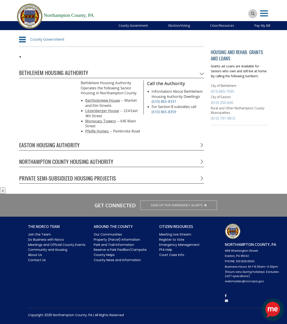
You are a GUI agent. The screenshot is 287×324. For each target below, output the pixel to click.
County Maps (104, 255)
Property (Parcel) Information (117, 239)
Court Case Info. (172, 255)
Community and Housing (47, 249)
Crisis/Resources (222, 25)
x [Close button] (3, 190)
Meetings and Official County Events (56, 244)
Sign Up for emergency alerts (179, 205)
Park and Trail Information (114, 244)
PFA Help (165, 249)
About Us (35, 255)
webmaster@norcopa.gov (244, 281)
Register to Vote (171, 239)
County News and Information (117, 260)
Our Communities (108, 234)
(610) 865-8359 (164, 111)
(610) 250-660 (222, 102)
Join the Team (39, 234)
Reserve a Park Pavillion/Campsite (120, 249)
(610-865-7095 (222, 91)
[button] (22, 39)
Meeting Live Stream (175, 234)
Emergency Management (179, 244)
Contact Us (37, 260)
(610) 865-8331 (164, 101)
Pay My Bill (262, 25)
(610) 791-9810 (223, 118)
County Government (133, 25)
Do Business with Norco (46, 239)
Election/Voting (179, 25)
